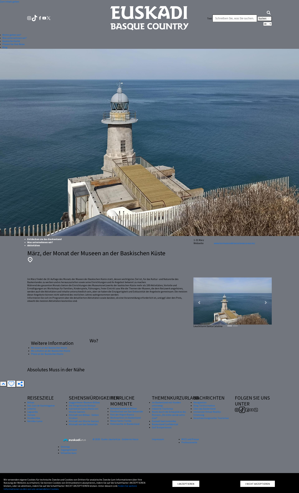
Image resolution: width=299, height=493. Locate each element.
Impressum (158, 439)
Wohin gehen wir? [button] (11, 34)
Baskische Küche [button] (11, 41)
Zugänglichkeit (69, 449)
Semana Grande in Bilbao (123, 408)
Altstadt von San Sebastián (83, 424)
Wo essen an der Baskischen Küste (49, 347)
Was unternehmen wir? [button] (14, 37)
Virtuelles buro (68, 452)
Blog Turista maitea (204, 405)
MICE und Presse (190, 439)
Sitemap (65, 446)
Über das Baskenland (204, 408)
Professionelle (189, 442)
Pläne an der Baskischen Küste (47, 353)
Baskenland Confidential (165, 424)
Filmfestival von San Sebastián (126, 411)
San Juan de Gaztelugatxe (41, 405)
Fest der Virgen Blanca (122, 414)
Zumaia (31, 414)
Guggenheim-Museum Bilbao (84, 402)
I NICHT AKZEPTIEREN (257, 483)
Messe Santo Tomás (120, 420)
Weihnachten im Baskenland (125, 417)
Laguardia (32, 411)
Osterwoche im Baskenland (124, 423)
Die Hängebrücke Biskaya (82, 405)
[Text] (234, 18)
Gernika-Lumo (35, 421)
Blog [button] (4, 47)
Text (209, 18)
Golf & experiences (162, 427)
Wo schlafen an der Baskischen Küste (50, 350)
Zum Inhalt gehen (9, 1)
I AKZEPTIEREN (185, 483)
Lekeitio (31, 408)
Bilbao (30, 402)
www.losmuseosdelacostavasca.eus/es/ (234, 243)
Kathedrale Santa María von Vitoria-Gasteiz (83, 410)
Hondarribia (33, 418)
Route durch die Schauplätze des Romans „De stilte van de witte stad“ (169, 415)
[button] (269, 12)
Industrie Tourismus (162, 408)
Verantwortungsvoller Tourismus (211, 418)
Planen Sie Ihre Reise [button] (13, 44)
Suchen (265, 19)
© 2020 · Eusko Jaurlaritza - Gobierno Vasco (115, 439)
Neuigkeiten (199, 402)
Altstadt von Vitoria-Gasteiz (84, 421)
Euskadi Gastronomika (164, 421)
